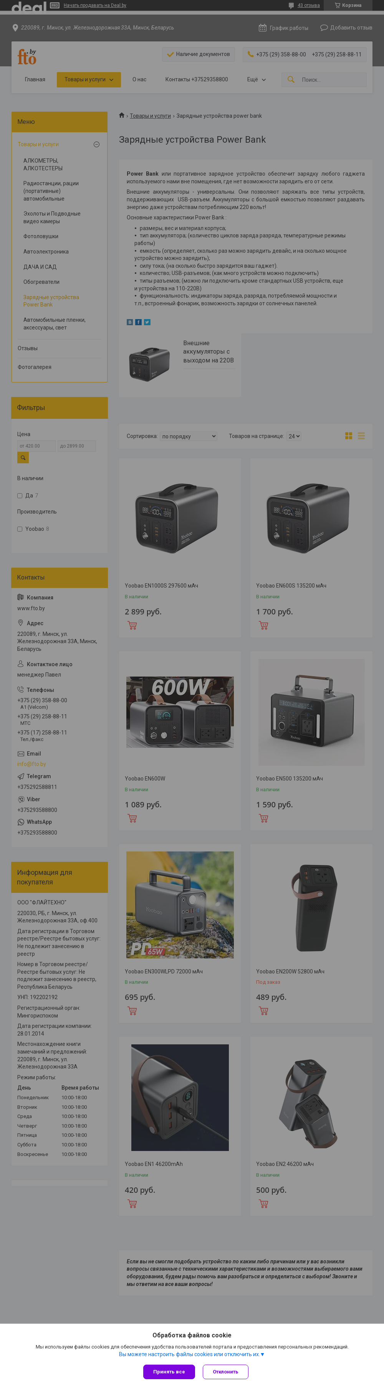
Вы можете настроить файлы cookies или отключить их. (189, 1354)
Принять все (169, 1372)
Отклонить (225, 1372)
